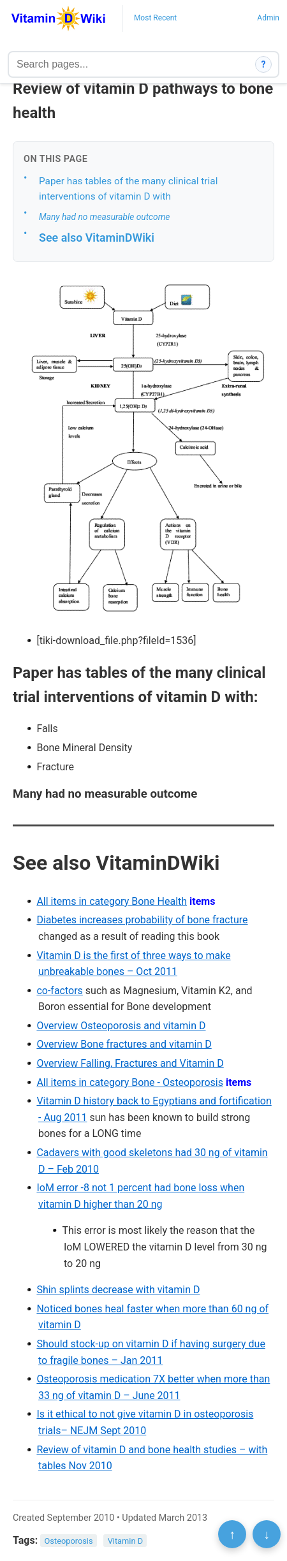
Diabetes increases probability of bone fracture (141, 920)
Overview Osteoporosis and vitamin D (120, 1026)
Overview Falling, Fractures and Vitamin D (129, 1063)
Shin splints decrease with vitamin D (118, 1290)
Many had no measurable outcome (104, 217)
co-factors (59, 991)
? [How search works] (263, 64)
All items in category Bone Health (111, 901)
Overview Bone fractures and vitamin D (123, 1044)
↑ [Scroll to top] (232, 1534)
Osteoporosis (69, 1541)
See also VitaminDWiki (96, 237)
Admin (268, 17)
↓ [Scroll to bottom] (266, 1534)
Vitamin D (125, 1541)
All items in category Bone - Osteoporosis (129, 1082)
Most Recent (155, 17)
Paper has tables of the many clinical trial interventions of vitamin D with (128, 189)
